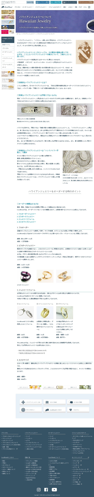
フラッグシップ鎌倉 (32, 461)
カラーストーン (77, 444)
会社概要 (52, 471)
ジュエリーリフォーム (26, 219)
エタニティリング (7, 440)
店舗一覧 (27, 457)
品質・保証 (5, 447)
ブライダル (4, 432)
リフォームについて (79, 451)
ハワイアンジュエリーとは (33, 447)
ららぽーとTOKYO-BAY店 (33, 469)
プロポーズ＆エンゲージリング (11, 436)
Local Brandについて (54, 457)
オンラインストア (71, 2)
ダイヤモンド (6, 465)
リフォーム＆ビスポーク (79, 432)
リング (28, 436)
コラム (85, 7)
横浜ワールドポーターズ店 (33, 467)
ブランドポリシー (54, 477)
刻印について (6, 471)
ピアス (28, 440)
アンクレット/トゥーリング (34, 444)
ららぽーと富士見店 (32, 471)
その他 (51, 444)
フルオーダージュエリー (27, 214)
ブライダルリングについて (10, 442)
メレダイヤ (76, 442)
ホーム (18, 34)
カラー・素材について (8, 469)
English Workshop (30, 478)
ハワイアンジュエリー (28, 34)
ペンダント (29, 438)
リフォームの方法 (78, 453)
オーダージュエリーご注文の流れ (59, 449)
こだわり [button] (70, 7)
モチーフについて (7, 467)
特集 (76, 7)
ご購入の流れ (30, 449)
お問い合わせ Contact (55, 484)
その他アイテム (77, 446)
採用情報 (52, 479)
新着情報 (52, 467)
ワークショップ (30, 475)
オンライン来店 (43, 2)
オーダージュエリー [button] (28, 7)
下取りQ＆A (52, 475)
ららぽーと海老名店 (32, 465)
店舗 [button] (64, 7)
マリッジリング (6, 438)
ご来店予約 (56, 2)
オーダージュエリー (54, 432)
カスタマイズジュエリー (27, 222)
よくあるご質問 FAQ (55, 482)
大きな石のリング (78, 440)
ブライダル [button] (17, 7)
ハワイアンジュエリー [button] (40, 7)
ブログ (80, 7)
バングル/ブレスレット (32, 442)
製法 (3, 461)
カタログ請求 (53, 461)
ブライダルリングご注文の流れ (11, 444)
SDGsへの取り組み (54, 473)
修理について (6, 473)
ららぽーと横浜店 (31, 463)
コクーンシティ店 (31, 473)
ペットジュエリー (54, 442)
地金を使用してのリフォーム (81, 448)
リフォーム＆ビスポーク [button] (55, 7)
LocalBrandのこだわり (7, 457)
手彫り (4, 463)
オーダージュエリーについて (57, 447)
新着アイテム (6, 44)
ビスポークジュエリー (26, 216)
